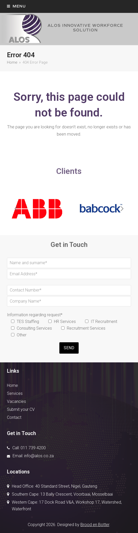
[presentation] (16, 208)
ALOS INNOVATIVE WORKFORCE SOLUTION (61, 28)
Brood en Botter (94, 524)
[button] (16, 6)
